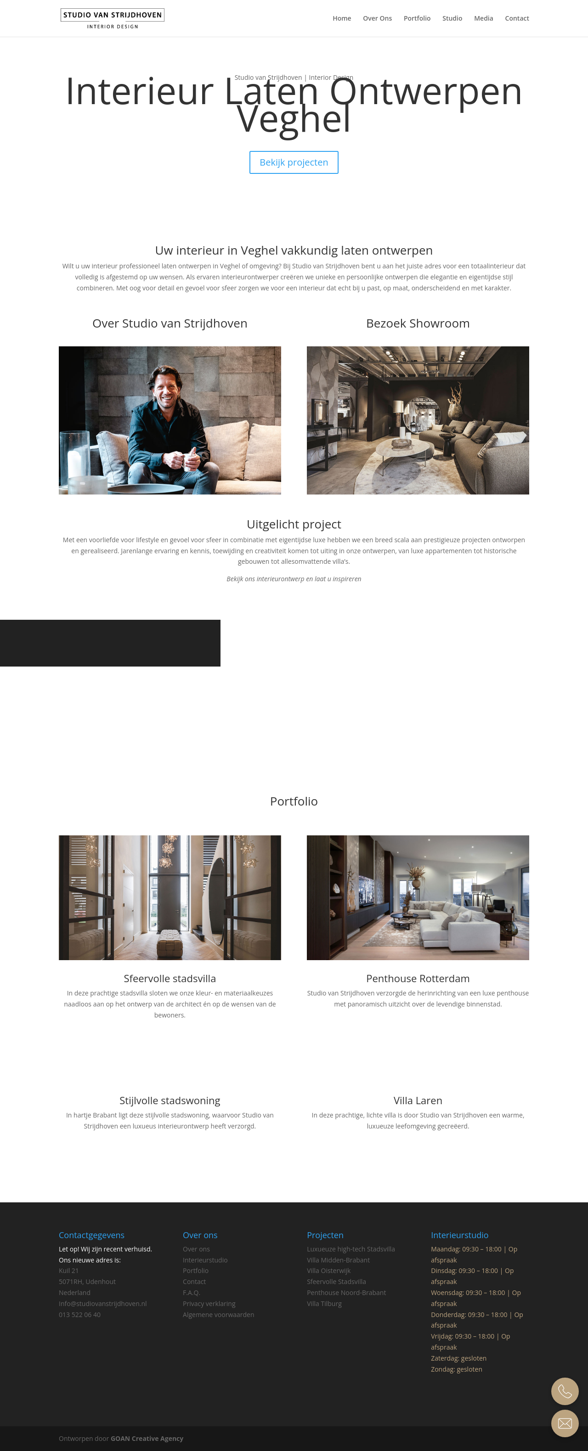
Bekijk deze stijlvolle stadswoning (170, 1156)
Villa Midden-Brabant (338, 1260)
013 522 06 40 (80, 1314)
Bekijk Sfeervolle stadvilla (170, 1044)
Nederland (74, 1292)
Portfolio (417, 18)
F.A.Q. (191, 1292)
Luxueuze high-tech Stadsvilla (351, 1249)
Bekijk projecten (294, 162)
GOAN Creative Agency (147, 1438)
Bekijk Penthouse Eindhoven (294, 713)
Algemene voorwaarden (218, 1314)
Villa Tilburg (324, 1303)
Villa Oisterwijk (329, 1270)
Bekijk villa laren (418, 1156)
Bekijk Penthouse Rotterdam (418, 1034)
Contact (517, 18)
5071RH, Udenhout (87, 1281)
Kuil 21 (70, 1270)
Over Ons (377, 18)
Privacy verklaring (209, 1303)
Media (483, 18)
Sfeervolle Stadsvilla (336, 1281)
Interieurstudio (205, 1260)
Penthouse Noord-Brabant (346, 1292)
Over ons (196, 1249)
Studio (452, 18)
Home (342, 18)
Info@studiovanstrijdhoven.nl (103, 1303)
